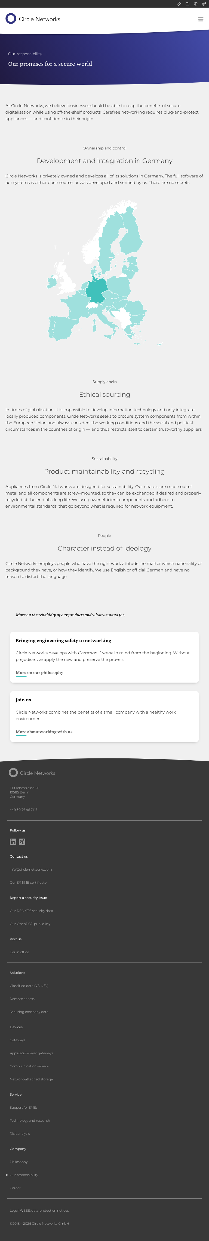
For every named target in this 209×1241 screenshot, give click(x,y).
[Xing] (22, 842)
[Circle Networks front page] (33, 18)
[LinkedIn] (13, 842)
